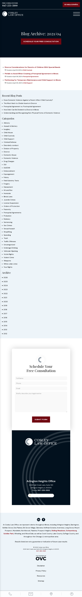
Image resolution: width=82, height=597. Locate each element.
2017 (4, 314)
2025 (5, 281)
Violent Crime (9, 257)
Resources (41, 576)
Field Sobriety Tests (11, 181)
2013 (4, 330)
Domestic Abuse (10, 155)
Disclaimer (41, 566)
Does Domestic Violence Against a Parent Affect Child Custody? (28, 100)
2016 (4, 318)
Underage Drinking (11, 248)
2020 (5, 302)
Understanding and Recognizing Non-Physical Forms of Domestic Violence (32, 113)
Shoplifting (8, 232)
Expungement (9, 174)
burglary (7, 129)
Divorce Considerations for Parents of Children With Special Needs (32, 67)
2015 (4, 322)
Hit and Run (8, 190)
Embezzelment (9, 171)
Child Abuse (8, 133)
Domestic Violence (11, 158)
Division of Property (11, 149)
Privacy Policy (41, 571)
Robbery (7, 219)
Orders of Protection (12, 206)
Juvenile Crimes (9, 200)
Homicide (7, 193)
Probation (7, 216)
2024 (5, 285)
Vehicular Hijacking (11, 251)
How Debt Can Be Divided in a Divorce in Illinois (21, 110)
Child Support (27, 83)
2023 (4, 289)
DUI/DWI (7, 168)
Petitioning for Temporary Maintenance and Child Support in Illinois (33, 80)
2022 (4, 293)
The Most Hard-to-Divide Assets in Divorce (20, 103)
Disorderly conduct (11, 145)
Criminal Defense (10, 142)
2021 (4, 297)
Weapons (7, 261)
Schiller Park (9, 534)
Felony (6, 177)
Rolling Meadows (58, 531)
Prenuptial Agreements (31, 76)
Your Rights (8, 267)
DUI (5, 165)
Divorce (7, 152)
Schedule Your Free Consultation (41, 41)
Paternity (7, 209)
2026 (5, 277)
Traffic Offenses (10, 241)
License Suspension (11, 203)
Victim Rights (9, 254)
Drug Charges (9, 161)
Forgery (7, 184)
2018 (4, 309)
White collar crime (10, 264)
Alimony (7, 123)
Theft (6, 238)
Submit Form (41, 419)
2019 (4, 305)
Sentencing (8, 222)
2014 (4, 325)
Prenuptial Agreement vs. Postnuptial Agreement (22, 107)
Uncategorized (9, 245)
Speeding (7, 235)
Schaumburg (71, 531)
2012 (4, 334)
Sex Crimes (8, 225)
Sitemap (41, 581)
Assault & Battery (10, 126)
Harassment (8, 187)
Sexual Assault (9, 229)
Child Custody (27, 70)
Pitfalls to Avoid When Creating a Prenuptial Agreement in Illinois (31, 74)
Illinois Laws (8, 197)
